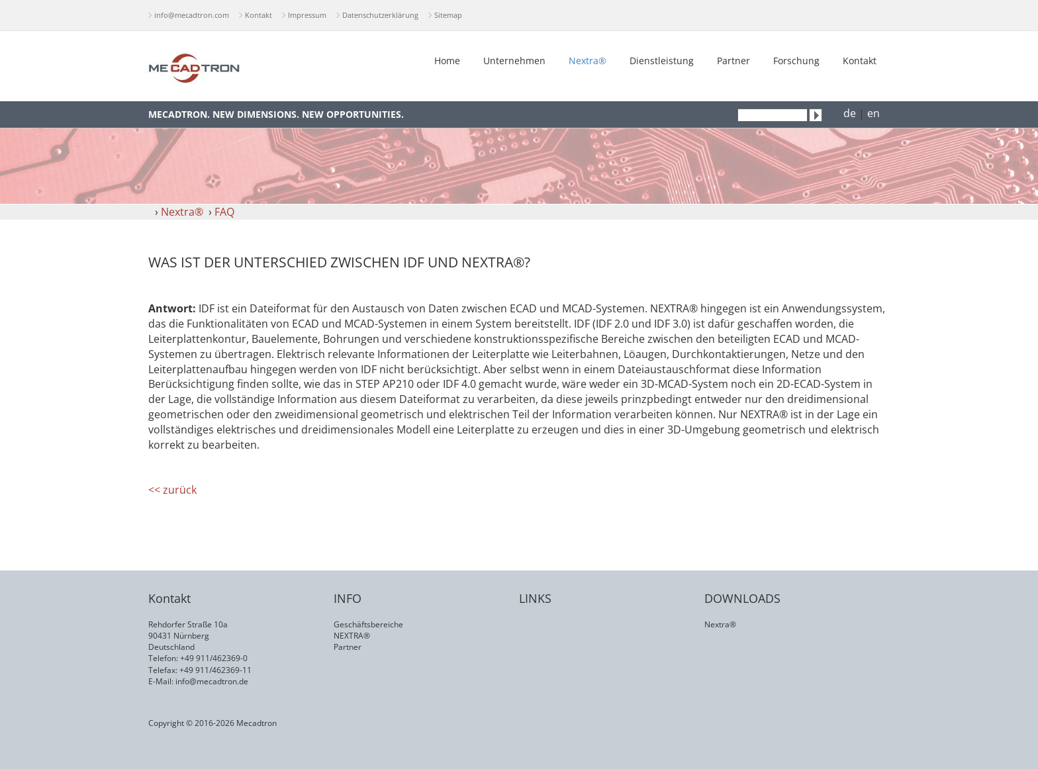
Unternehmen (514, 60)
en (873, 113)
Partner (733, 60)
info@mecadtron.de (211, 681)
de (849, 113)
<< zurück (172, 489)
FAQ (224, 211)
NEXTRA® (352, 635)
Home (447, 60)
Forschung (796, 60)
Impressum (307, 15)
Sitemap (448, 15)
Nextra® (587, 60)
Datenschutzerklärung (380, 15)
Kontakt (258, 15)
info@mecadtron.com (191, 15)
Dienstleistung (662, 60)
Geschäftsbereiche (368, 624)
